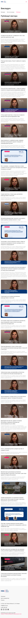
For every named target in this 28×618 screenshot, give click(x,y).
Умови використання (17, 613)
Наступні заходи (10, 12)
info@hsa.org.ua (4, 605)
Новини (2, 600)
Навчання (3, 596)
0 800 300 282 (4, 607)
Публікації (18, 12)
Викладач (3, 12)
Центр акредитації (5, 598)
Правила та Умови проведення (7, 613)
